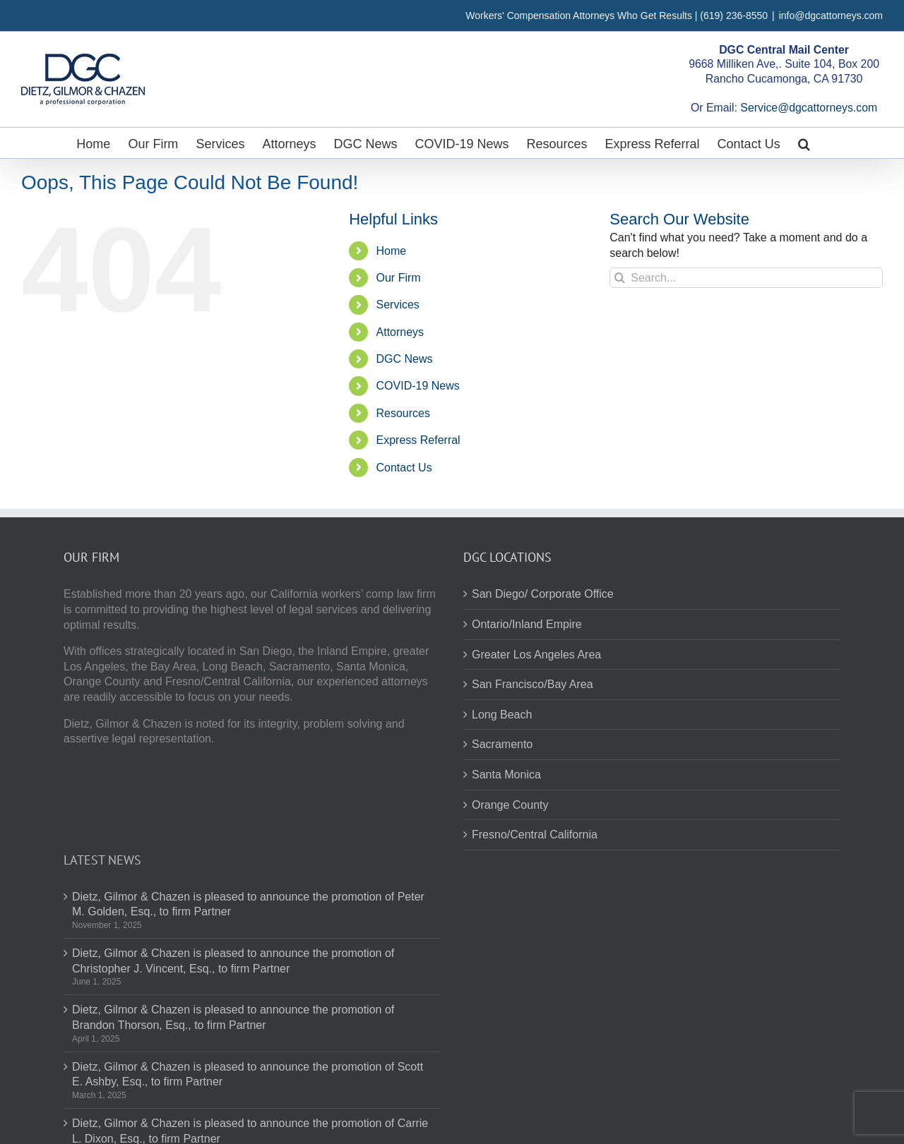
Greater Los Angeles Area (536, 655)
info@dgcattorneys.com (831, 15)
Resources (403, 413)
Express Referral (418, 440)
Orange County (510, 805)
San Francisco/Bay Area (532, 684)
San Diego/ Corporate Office (543, 594)
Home (391, 251)
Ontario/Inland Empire (527, 624)
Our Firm (398, 278)
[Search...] (746, 277)
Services (398, 305)
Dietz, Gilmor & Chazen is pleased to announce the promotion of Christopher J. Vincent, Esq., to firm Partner (233, 961)
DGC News (404, 359)
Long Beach (502, 715)
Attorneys (400, 332)
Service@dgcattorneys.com (808, 108)
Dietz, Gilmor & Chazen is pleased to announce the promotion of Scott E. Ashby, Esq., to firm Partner (247, 1074)
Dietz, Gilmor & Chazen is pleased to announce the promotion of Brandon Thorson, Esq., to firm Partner (233, 1017)
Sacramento (502, 744)
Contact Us (404, 468)
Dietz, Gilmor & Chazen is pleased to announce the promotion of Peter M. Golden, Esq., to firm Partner (248, 904)
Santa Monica (506, 775)
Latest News (102, 860)
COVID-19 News (418, 386)
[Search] (619, 277)
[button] (804, 143)
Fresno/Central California (534, 835)
